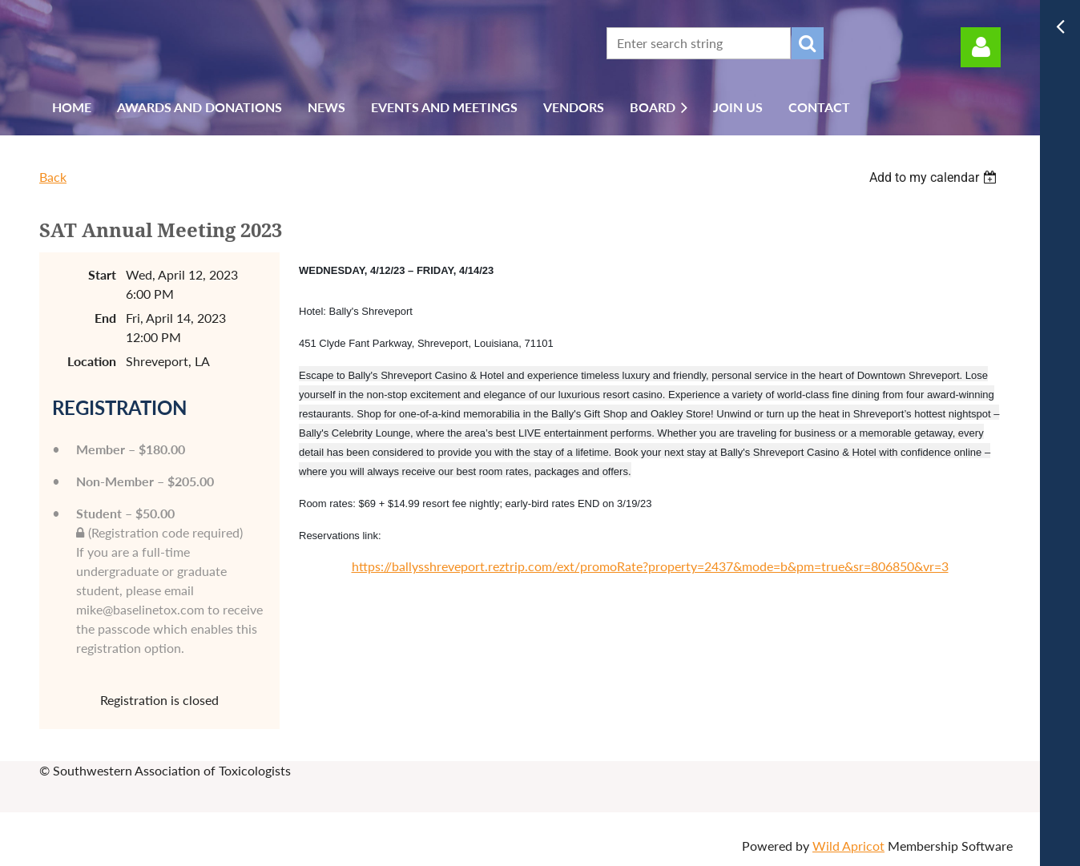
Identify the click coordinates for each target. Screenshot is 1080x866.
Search (808, 43)
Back (52, 176)
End (105, 317)
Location (91, 361)
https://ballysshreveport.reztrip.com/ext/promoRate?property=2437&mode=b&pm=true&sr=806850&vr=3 (650, 566)
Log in (981, 47)
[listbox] (935, 177)
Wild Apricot (848, 845)
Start (102, 274)
